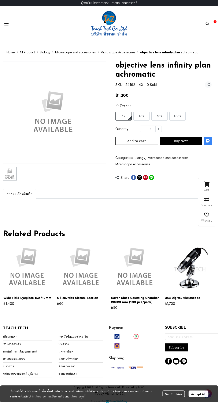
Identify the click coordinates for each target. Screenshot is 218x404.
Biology (45, 52)
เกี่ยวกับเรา (10, 336)
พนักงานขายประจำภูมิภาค (20, 373)
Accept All (198, 394)
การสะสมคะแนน (14, 359)
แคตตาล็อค (66, 351)
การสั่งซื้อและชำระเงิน (73, 336)
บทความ (64, 344)
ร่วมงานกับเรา (68, 373)
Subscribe (176, 347)
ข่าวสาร (8, 366)
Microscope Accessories (118, 52)
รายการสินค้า (12, 344)
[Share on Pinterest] (145, 177)
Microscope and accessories (75, 52)
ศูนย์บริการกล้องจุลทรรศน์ (20, 351)
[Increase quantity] (159, 129)
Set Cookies (173, 394)
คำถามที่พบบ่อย (68, 359)
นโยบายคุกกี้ (77, 396)
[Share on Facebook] (133, 177)
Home (11, 52)
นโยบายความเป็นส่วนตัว (49, 396)
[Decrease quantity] (143, 129)
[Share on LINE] (151, 177)
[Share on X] (139, 177)
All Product (27, 52)
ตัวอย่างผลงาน (68, 366)
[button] (207, 24)
